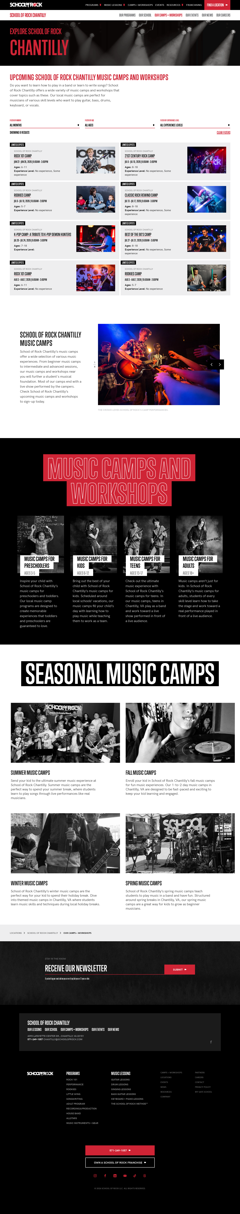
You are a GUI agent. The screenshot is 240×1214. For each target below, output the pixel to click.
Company (165, 1096)
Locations (166, 1077)
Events (159, 4)
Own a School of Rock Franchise (120, 1162)
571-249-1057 (35, 1039)
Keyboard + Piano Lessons (127, 1098)
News (163, 1087)
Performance (75, 1084)
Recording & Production (81, 1108)
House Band (73, 1113)
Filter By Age (89, 120)
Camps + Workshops (140, 4)
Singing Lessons (121, 1089)
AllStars (71, 1118)
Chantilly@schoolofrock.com (63, 1039)
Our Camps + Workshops (168, 15)
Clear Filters (223, 132)
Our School (145, 15)
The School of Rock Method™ (129, 1103)
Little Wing (73, 1094)
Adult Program (75, 1103)
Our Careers (223, 15)
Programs (73, 1073)
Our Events (192, 15)
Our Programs (127, 15)
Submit (179, 969)
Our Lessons (35, 1029)
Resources (166, 1091)
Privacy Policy (203, 1087)
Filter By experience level (169, 120)
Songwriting (74, 1098)
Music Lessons (120, 1073)
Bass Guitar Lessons (123, 1094)
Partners (200, 1072)
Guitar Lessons (120, 1079)
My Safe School (203, 1091)
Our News (207, 15)
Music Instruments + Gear (82, 1123)
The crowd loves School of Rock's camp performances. (133, 409)
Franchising (194, 4)
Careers (199, 1077)
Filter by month (15, 120)
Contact (199, 1082)
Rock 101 (71, 1079)
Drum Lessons (119, 1084)
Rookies (71, 1089)
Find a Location (217, 5)
